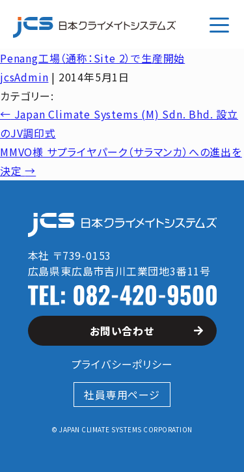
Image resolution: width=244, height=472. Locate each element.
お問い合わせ (146, 331)
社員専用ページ (122, 394)
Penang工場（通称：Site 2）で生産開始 (92, 58)
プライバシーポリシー (122, 364)
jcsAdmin (24, 77)
